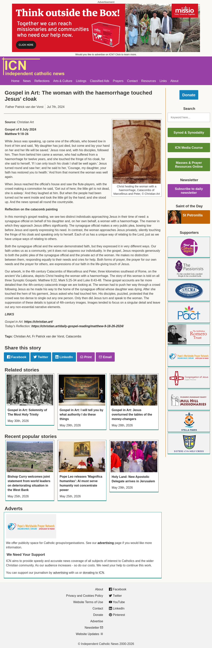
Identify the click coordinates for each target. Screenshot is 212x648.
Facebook (16, 357)
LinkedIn (64, 357)
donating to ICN (93, 572)
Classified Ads (99, 81)
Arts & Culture (62, 81)
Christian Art (22, 336)
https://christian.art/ (38, 321)
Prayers (118, 81)
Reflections (41, 81)
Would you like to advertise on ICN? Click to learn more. (106, 54)
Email (105, 357)
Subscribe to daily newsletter (189, 191)
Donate (189, 95)
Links (163, 81)
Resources (148, 81)
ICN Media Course (189, 147)
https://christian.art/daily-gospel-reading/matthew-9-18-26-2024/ (77, 326)
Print (86, 357)
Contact (132, 81)
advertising (105, 543)
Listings (81, 81)
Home (15, 81)
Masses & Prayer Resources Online (189, 164)
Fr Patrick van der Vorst (48, 336)
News (27, 81)
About (174, 81)
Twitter (41, 357)
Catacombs (73, 336)
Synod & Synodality (189, 132)
